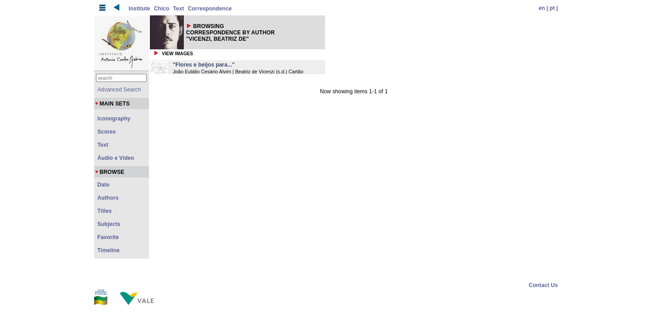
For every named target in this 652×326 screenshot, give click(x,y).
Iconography (113, 118)
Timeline (108, 250)
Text (178, 8)
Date (103, 185)
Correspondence (210, 8)
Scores (106, 132)
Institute (139, 8)
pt (552, 8)
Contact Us (543, 285)
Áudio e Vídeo (115, 158)
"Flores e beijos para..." (204, 65)
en (542, 8)
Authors (108, 198)
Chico (161, 8)
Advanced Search (119, 89)
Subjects (108, 224)
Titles (104, 211)
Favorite (108, 237)
